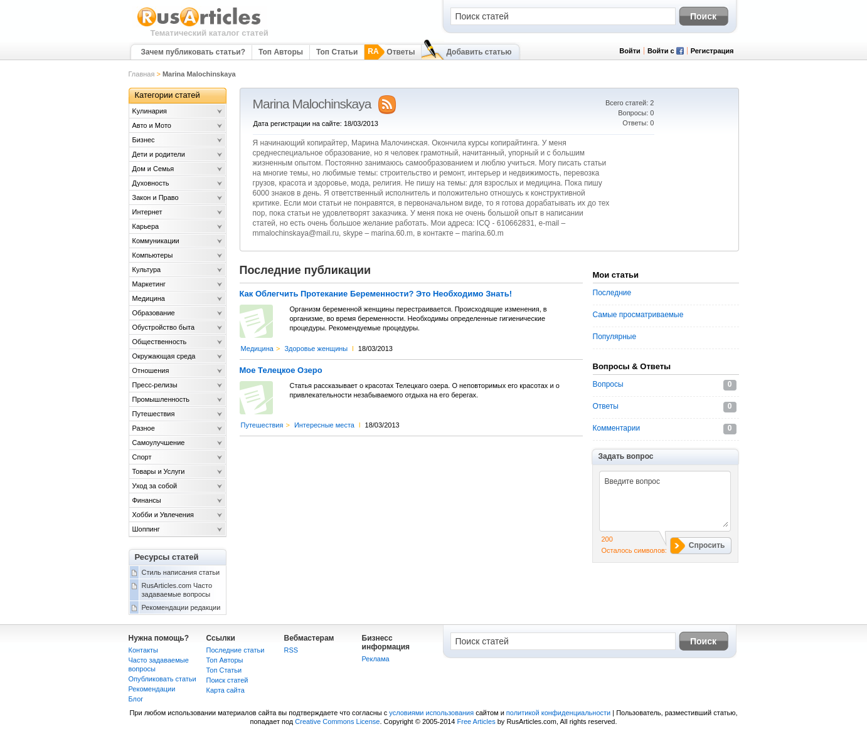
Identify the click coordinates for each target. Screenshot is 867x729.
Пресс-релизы (155, 385)
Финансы (146, 500)
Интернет (147, 212)
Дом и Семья (153, 168)
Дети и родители (158, 154)
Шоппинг (146, 529)
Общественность (159, 341)
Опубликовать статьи (162, 679)
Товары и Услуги (158, 471)
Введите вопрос (663, 500)
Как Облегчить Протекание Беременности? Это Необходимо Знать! (376, 294)
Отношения (150, 370)
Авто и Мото (151, 125)
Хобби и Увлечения (163, 514)
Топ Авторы (280, 52)
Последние (612, 292)
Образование (153, 313)
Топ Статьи (337, 52)
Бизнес (143, 140)
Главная (142, 74)
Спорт (142, 457)
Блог (136, 699)
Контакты (144, 650)
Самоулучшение (158, 442)
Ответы (400, 52)
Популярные (615, 336)
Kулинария (150, 111)
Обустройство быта (163, 327)
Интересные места (324, 425)
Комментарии (617, 428)
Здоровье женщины (316, 348)
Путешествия (262, 425)
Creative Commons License (337, 721)
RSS (291, 650)
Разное (143, 428)
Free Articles (476, 721)
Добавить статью (478, 52)
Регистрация (712, 51)
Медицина (257, 348)
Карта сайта (225, 690)
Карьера (145, 226)
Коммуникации (155, 240)
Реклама (376, 659)
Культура (146, 269)
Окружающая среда (164, 356)
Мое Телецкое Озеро (281, 370)
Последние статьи (235, 650)
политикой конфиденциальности (558, 712)
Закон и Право (155, 197)
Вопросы (608, 384)
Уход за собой (155, 486)
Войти (630, 51)
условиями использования (431, 712)
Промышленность (161, 399)
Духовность (150, 183)
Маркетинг (149, 284)
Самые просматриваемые (638, 314)
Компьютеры (152, 255)
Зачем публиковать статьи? (193, 52)
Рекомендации (152, 689)
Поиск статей (227, 680)
